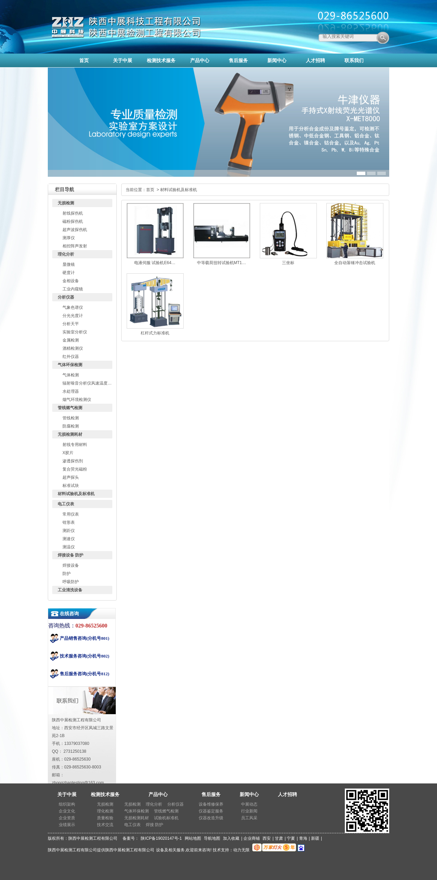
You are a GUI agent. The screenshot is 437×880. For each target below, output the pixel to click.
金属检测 (70, 340)
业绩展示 (67, 824)
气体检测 (70, 375)
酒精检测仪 (72, 348)
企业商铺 (251, 838)
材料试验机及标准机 (76, 493)
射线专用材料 (74, 444)
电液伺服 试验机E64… (154, 262)
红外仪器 (70, 356)
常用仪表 (70, 514)
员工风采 (249, 818)
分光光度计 (72, 315)
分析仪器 (66, 297)
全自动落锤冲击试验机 (354, 262)
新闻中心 (249, 794)
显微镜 (68, 264)
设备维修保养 (211, 804)
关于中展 (66, 794)
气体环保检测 (70, 364)
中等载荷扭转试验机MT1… (221, 262)
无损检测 (66, 203)
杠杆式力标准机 (155, 333)
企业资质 (67, 818)
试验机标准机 (166, 818)
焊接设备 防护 (70, 555)
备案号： (131, 838)
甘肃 (279, 838)
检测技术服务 (105, 794)
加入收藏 (231, 838)
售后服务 (211, 794)
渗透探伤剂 (72, 461)
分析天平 (70, 323)
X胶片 (67, 452)
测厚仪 (68, 237)
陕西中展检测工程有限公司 (129, 850)
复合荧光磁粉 (74, 469)
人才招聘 (287, 794)
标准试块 (70, 485)
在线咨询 (69, 613)
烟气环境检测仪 (76, 399)
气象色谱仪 (72, 307)
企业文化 (67, 811)
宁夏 (291, 838)
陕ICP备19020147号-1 (161, 838)
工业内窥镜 (72, 289)
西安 (267, 838)
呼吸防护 (70, 581)
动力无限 (241, 850)
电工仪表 (66, 504)
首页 (150, 189)
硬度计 (68, 272)
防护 (66, 573)
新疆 (315, 838)
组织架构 (67, 804)
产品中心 (158, 794)
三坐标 (288, 262)
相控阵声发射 (74, 246)
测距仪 (68, 530)
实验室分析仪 (74, 332)
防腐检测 (70, 426)
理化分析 (66, 254)
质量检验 (105, 818)
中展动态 (249, 804)
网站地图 (193, 838)
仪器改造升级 (211, 818)
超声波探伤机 (74, 229)
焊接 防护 (154, 824)
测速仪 (68, 538)
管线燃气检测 (70, 407)
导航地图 (212, 838)
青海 (303, 838)
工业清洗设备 (70, 590)
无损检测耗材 (70, 434)
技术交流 (105, 824)
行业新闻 (249, 811)
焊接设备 (70, 565)
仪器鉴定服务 (211, 811)
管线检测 (70, 418)
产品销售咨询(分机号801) (84, 638)
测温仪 (68, 547)
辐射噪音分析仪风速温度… (87, 383)
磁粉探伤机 (72, 221)
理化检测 (105, 811)
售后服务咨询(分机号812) (84, 673)
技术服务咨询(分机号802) (84, 656)
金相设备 (70, 280)
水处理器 (70, 391)
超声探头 (70, 477)
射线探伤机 (72, 213)
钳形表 (68, 522)
